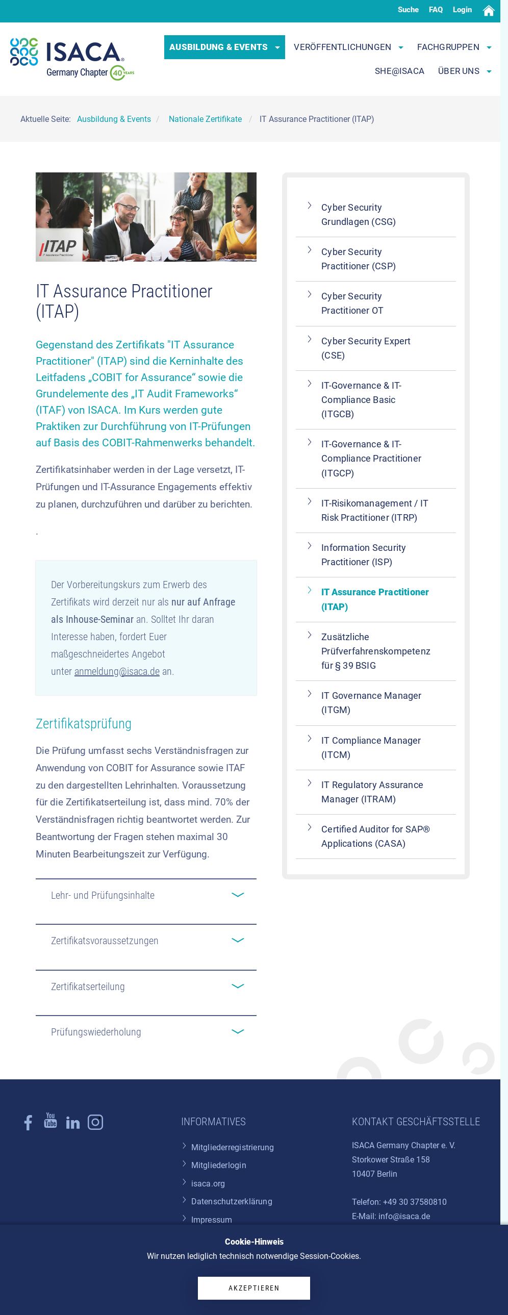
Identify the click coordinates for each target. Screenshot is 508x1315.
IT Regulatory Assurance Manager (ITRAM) (372, 792)
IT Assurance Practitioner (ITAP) (375, 599)
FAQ (436, 9)
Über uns (465, 71)
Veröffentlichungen (348, 47)
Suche (408, 9)
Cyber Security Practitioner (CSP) (358, 259)
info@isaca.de (404, 1216)
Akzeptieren (254, 1288)
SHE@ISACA (399, 71)
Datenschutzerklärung (231, 1201)
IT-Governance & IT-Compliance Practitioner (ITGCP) (371, 458)
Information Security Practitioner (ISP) (363, 555)
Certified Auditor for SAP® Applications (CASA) (375, 836)
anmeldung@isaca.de (117, 671)
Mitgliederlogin (218, 1165)
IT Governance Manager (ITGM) (371, 703)
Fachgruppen (454, 47)
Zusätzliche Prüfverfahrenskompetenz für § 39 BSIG (375, 651)
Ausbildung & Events (224, 47)
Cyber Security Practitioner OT (352, 303)
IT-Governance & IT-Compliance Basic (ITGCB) (361, 400)
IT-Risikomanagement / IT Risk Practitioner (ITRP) (374, 510)
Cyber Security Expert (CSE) (366, 348)
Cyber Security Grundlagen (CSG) (358, 215)
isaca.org (208, 1183)
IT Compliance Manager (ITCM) (371, 748)
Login (462, 9)
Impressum (212, 1220)
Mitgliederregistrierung (232, 1147)
